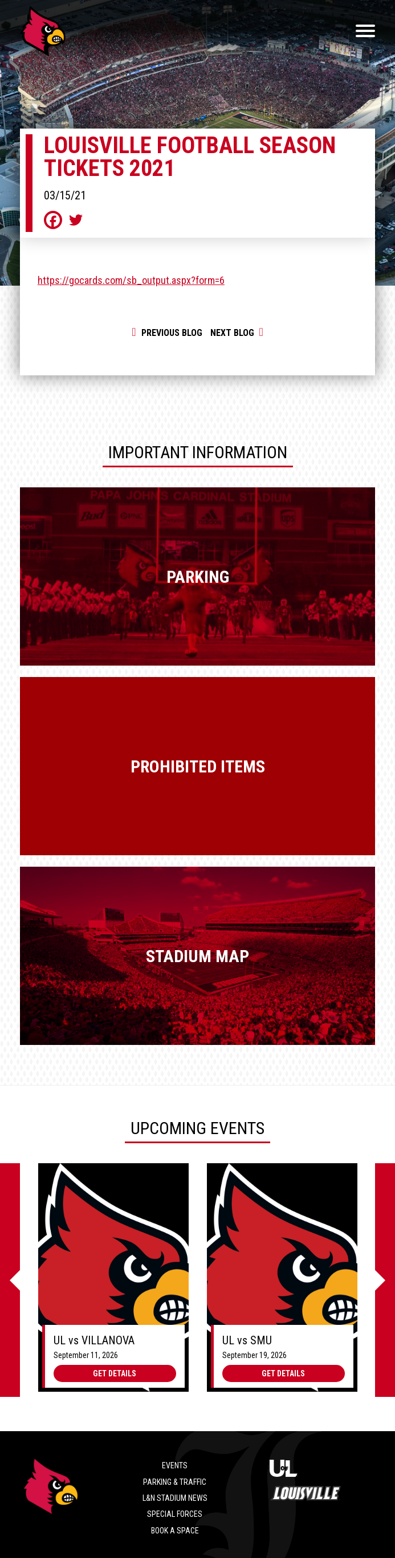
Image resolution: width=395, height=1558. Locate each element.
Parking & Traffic (174, 1482)
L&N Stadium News (174, 1498)
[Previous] (10, 1280)
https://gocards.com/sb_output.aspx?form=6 (131, 280)
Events (175, 1465)
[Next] (385, 1280)
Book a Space (175, 1530)
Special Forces (174, 1514)
